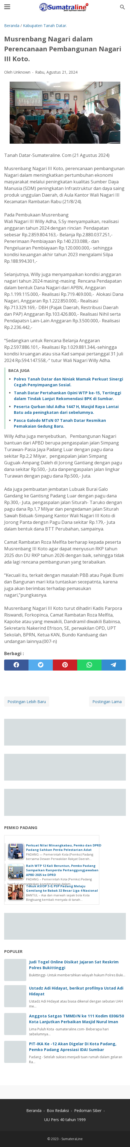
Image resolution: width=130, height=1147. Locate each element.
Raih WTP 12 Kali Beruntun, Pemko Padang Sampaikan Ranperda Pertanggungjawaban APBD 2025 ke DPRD (62, 870)
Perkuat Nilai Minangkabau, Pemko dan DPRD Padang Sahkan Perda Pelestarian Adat (63, 847)
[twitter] (40, 665)
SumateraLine (72, 1139)
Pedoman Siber (88, 1110)
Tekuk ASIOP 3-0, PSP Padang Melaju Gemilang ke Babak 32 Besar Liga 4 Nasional (62, 888)
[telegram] (114, 665)
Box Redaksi (58, 1110)
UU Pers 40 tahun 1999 (65, 1119)
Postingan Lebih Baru (26, 701)
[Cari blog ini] (122, 7)
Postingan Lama (107, 701)
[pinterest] (65, 665)
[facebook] (16, 665)
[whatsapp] (89, 665)
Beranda (33, 1110)
